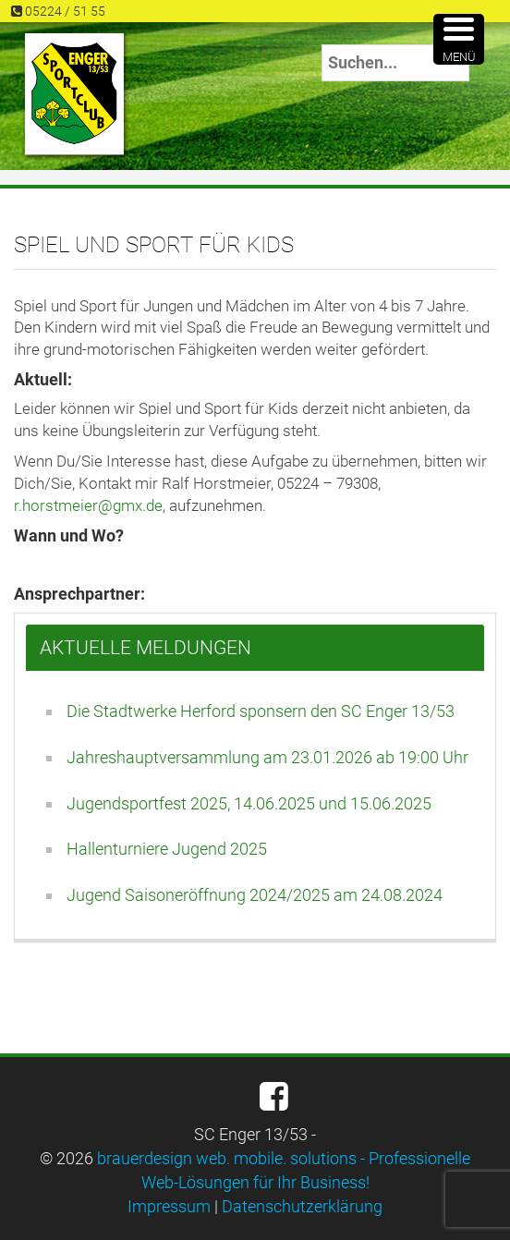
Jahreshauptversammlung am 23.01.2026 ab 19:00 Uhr (267, 757)
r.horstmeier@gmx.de (88, 505)
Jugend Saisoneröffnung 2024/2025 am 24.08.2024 (255, 895)
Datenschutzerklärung (302, 1206)
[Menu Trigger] (458, 39)
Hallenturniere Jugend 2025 (167, 848)
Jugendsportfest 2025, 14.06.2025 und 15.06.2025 (249, 803)
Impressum (169, 1206)
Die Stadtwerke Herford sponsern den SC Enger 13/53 (261, 711)
